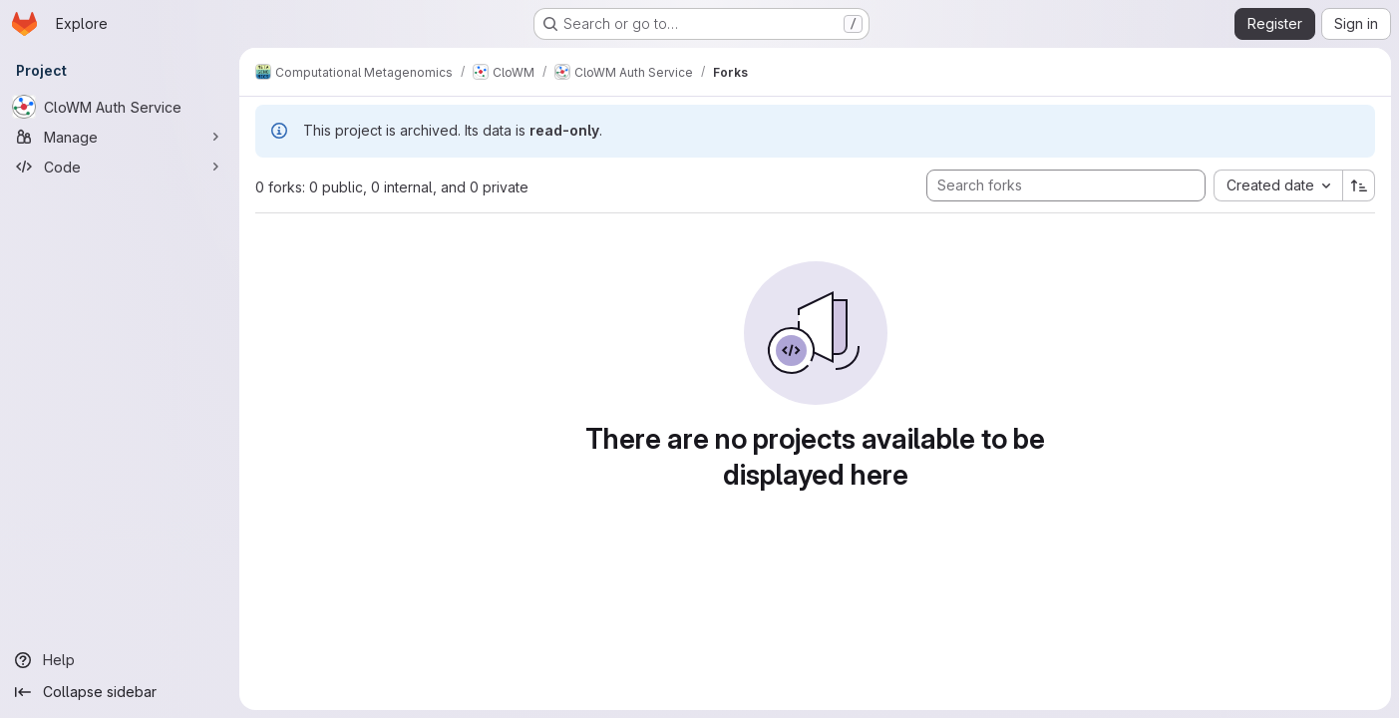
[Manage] (119, 137)
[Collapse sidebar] (119, 692)
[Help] (119, 660)
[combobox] (1278, 185)
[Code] (119, 166)
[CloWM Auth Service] (119, 107)
